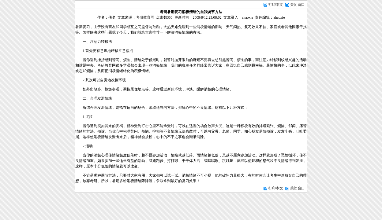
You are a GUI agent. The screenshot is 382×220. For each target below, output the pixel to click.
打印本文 (273, 4)
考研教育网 (145, 17)
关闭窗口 (297, 4)
